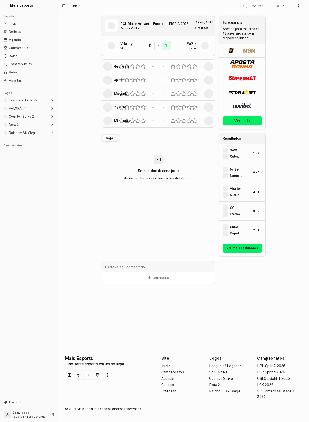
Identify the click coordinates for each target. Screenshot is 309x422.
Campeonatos (172, 372)
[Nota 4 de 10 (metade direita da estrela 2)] (128, 66)
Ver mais (242, 121)
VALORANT (218, 372)
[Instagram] (69, 375)
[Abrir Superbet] (242, 78)
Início (165, 366)
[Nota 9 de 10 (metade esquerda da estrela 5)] (141, 66)
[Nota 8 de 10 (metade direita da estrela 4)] (139, 66)
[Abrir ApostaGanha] (242, 64)
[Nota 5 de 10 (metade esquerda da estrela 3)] (131, 66)
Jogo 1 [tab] (110, 138)
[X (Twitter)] (79, 375)
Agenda (167, 378)
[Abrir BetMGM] (242, 50)
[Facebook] (107, 375)
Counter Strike (221, 378)
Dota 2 (214, 385)
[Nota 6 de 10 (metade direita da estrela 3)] (133, 66)
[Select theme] (299, 6)
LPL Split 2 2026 (271, 366)
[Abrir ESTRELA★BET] (242, 92)
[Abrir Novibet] (242, 106)
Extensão (169, 391)
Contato (167, 385)
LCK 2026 (265, 385)
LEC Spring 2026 (271, 372)
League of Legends (225, 366)
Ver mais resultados (242, 248)
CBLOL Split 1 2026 (273, 378)
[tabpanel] (158, 168)
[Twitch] (97, 375)
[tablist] (110, 138)
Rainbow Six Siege (224, 391)
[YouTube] (88, 375)
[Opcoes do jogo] (211, 138)
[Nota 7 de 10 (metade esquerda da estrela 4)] (136, 66)
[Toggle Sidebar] (56, 211)
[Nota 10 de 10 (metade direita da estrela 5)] (144, 66)
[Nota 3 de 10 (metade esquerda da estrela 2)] (125, 66)
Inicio (76, 6)
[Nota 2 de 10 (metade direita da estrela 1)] (123, 66)
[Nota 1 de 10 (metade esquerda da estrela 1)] (120, 66)
